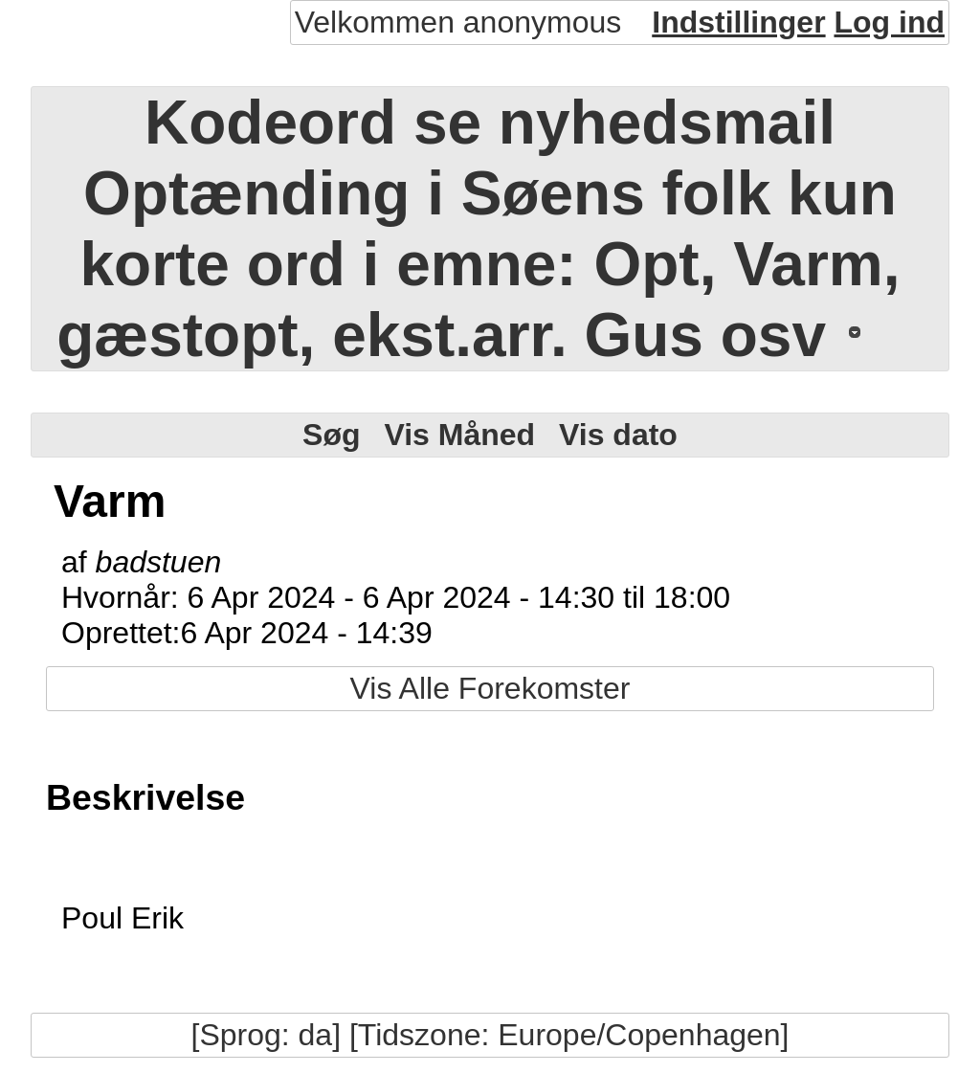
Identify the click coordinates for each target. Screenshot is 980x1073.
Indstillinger (738, 22)
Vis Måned (459, 434)
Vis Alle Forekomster (490, 688)
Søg (331, 434)
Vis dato (618, 434)
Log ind (889, 22)
